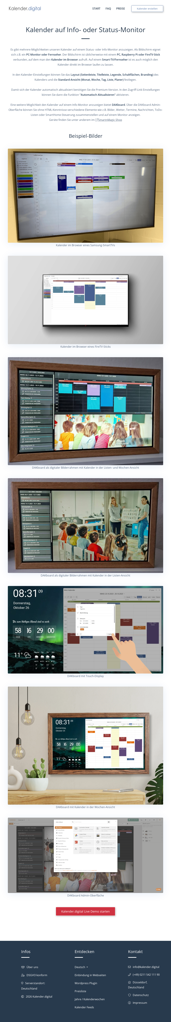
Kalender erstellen (147, 8)
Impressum (140, 1003)
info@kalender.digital (146, 967)
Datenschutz (141, 995)
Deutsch (80, 967)
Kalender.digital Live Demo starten (85, 911)
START (96, 8)
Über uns (32, 967)
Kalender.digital (42, 996)
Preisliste (80, 991)
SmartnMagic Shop (110, 120)
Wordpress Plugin (86, 983)
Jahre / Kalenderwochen (90, 999)
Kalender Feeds (84, 1007)
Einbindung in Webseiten (90, 975)
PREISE (120, 8)
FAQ (108, 8)
